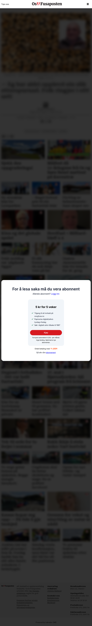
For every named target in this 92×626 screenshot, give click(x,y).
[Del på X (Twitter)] (46, 121)
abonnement (51, 353)
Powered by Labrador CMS (46, 622)
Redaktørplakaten (25, 603)
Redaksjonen (53, 598)
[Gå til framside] (47, 4)
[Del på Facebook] (42, 121)
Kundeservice (53, 600)
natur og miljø (32, 131)
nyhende (63, 131)
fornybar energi (49, 131)
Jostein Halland (54, 591)
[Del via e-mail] (50, 121)
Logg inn (46, 294)
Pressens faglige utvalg (27, 600)
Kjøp (46, 333)
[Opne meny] (87, 4)
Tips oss (5, 4)
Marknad (51, 603)
